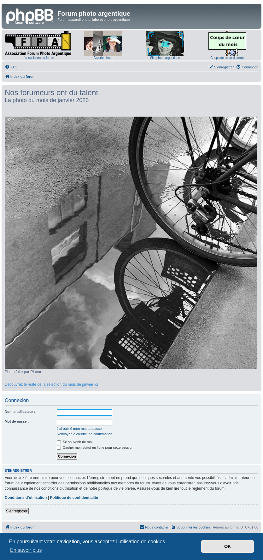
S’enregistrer (16, 511)
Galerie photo (102, 58)
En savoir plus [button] (26, 550)
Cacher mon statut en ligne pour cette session (95, 447)
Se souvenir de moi (74, 442)
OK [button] (227, 546)
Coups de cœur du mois (227, 58)
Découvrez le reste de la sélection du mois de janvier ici (51, 384)
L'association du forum (38, 58)
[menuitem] (11, 67)
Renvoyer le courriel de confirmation (84, 434)
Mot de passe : (17, 421)
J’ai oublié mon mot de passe (79, 428)
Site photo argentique (165, 58)
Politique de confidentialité (74, 497)
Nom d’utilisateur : (20, 411)
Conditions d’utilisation (26, 497)
